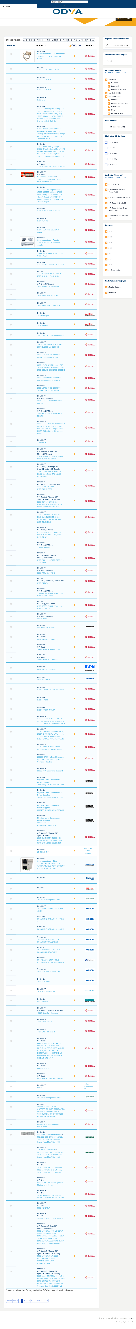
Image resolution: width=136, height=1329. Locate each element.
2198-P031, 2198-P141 (46, 573)
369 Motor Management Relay (48, 900)
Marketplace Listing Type (115, 281)
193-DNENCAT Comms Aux (48, 295)
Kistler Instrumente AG (88, 1086)
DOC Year (109, 225)
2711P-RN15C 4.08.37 (46, 710)
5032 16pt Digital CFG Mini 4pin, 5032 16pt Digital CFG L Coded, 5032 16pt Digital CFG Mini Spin (49, 1169)
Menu (6, 7)
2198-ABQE (41, 442)
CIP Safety (113, 153)
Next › (39, 1300)
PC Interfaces (58, 54)
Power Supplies (43, 782)
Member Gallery (115, 287)
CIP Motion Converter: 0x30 (119, 197)
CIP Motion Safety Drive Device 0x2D (118, 209)
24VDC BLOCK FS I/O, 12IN (48, 639)
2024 (110, 242)
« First (9, 1300)
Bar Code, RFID (115, 93)
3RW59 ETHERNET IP (46, 991)
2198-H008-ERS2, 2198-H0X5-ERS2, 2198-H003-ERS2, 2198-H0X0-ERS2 (49, 534)
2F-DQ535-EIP (43, 852)
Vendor (90, 45)
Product (41, 45)
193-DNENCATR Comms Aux (48, 305)
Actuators (41, 1135)
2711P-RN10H (42, 700)
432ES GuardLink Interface (47, 1013)
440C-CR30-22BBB (44, 1022)
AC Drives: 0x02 (114, 184)
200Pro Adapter (43, 316)
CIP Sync (112, 148)
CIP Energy (113, 159)
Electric (114, 83)
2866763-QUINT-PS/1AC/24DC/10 (50, 810)
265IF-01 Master (43, 680)
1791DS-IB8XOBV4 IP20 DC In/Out (51, 167)
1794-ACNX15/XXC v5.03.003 (48, 211)
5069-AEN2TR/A (43, 1208)
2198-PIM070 (42, 583)
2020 (110, 265)
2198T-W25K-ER (43, 619)
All (93, 40)
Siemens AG (89, 990)
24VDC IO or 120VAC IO (46, 669)
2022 (110, 254)
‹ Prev (15, 1300)
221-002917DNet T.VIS (46, 628)
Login (131, 1318)
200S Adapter (42, 326)
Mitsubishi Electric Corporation (88, 850)
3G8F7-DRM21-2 (43, 981)
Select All (109, 73)
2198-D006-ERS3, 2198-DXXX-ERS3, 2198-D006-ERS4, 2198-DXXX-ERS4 (49, 474)
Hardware (52, 177)
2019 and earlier (115, 270)
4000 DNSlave (42, 1001)
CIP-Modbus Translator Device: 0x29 (118, 190)
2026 (110, 231)
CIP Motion (113, 164)
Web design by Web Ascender (125, 1322)
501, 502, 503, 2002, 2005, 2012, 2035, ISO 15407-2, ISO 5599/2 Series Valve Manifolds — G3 (50, 1139)
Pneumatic (51, 1150)
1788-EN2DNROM (44, 80)
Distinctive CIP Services (115, 136)
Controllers (41, 177)
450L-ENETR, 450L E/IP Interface (50, 1079)
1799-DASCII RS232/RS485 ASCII (50, 265)
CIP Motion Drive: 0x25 (117, 203)
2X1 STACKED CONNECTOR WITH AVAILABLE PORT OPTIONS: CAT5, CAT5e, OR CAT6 (51, 866)
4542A (39, 1088)
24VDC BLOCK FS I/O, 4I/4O (48, 649)
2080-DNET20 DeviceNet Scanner (50, 336)
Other (55, 861)
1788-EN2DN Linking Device (48, 70)
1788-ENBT (41, 100)
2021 (110, 259)
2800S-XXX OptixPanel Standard (50, 771)
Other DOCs (113, 293)
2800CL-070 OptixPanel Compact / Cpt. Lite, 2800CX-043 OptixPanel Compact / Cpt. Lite (50, 759)
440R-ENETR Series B (46, 1032)
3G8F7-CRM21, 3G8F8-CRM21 (49, 971)
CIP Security (113, 142)
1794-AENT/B (42, 221)
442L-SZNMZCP (43, 1068)
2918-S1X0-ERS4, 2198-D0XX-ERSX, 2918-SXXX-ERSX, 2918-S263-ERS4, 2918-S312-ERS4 (50, 840)
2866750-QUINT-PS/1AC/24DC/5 (50, 797)
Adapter (56, 240)
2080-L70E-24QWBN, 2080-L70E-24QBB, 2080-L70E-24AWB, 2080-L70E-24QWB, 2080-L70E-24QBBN (51, 367)
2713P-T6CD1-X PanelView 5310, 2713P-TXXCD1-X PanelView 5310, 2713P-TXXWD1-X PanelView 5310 (51, 721)
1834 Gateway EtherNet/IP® (48, 286)
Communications (44, 54)
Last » (45, 1300)
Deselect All (121, 73)
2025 (110, 237)
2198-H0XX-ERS (43, 547)
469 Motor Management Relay (48, 1098)
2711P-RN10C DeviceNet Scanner (50, 690)
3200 (39, 890)
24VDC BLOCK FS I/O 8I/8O (48, 660)
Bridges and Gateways (120, 103)
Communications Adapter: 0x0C (118, 217)
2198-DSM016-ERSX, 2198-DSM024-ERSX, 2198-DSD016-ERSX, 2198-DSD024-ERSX (49, 504)
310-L (39, 880)
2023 (110, 248)
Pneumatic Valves (54, 1135)
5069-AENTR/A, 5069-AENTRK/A (50, 1218)
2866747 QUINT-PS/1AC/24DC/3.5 (50, 785)
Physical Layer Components (48, 780)
